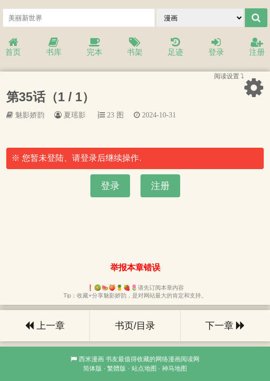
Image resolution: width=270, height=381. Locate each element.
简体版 (92, 368)
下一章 (225, 325)
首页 (13, 47)
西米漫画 (91, 359)
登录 (216, 47)
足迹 (175, 47)
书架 (135, 47)
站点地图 (144, 368)
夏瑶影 (75, 114)
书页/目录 (135, 325)
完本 (94, 47)
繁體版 (116, 368)
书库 (54, 47)
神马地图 (174, 368)
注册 (257, 47)
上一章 (45, 325)
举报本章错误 (135, 267)
